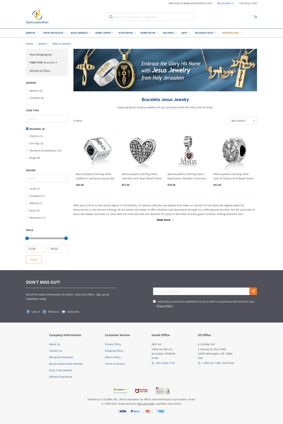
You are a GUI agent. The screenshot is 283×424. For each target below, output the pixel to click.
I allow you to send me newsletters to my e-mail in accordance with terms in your (206, 304)
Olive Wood (125, 32)
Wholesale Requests (61, 357)
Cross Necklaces (53, 32)
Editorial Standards (60, 376)
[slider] (27, 238)
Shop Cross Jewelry (60, 370)
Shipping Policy (114, 350)
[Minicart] (255, 16)
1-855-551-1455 (211, 363)
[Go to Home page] (37, 17)
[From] (35, 249)
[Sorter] (243, 121)
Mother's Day (231, 32)
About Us (54, 344)
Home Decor (147, 32)
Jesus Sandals (79, 32)
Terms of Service (115, 363)
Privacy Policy (165, 306)
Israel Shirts (103, 32)
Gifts (184, 32)
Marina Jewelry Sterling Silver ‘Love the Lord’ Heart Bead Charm (142, 176)
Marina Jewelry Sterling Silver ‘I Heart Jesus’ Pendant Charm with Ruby (187, 176)
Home (29, 44)
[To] (58, 249)
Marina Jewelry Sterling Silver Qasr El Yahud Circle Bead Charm (233, 176)
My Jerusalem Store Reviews (66, 363)
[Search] (47, 119)
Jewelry (30, 32)
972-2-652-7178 (165, 363)
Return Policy (113, 357)
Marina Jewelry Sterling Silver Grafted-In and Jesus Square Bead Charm (96, 176)
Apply (34, 259)
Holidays (168, 32)
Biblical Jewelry (62, 44)
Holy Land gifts (146, 403)
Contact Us (55, 350)
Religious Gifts (204, 32)
